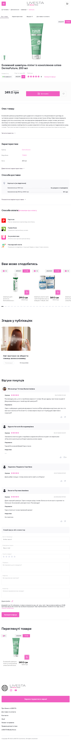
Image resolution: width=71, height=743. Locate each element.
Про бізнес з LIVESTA (9, 708)
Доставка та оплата (9, 712)
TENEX (24, 155)
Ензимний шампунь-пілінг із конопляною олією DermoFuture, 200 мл (10, 663)
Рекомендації (9, 363)
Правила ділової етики (9, 726)
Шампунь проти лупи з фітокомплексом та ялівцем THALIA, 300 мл (41, 298)
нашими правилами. (8, 608)
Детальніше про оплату (27, 210)
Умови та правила (8, 722)
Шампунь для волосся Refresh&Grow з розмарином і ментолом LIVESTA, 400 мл (10, 298)
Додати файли (7, 601)
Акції (3, 719)
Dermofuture (26, 150)
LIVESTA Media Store (9, 730)
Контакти (5, 715)
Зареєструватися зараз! (35, 699)
